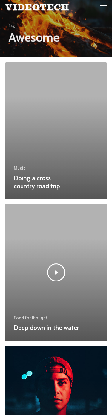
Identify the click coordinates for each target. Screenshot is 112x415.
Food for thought (30, 318)
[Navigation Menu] (103, 7)
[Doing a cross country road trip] (56, 130)
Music (20, 168)
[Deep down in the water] (56, 272)
